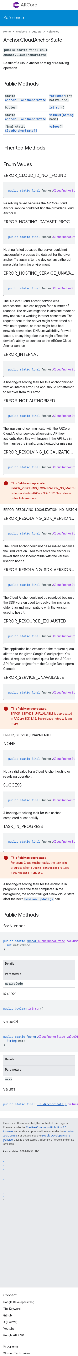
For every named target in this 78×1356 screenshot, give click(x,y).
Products (21, 31)
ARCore (29, 5)
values (54, 126)
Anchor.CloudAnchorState (25, 100)
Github (7, 1315)
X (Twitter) (10, 1322)
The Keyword (12, 1308)
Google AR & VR (13, 1335)
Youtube (9, 1328)
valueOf (55, 115)
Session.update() (38, 899)
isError (55, 107)
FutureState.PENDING (26, 872)
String (68, 115)
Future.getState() (45, 867)
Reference (13, 17)
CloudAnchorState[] (21, 131)
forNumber (57, 96)
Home (7, 31)
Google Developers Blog (18, 1302)
